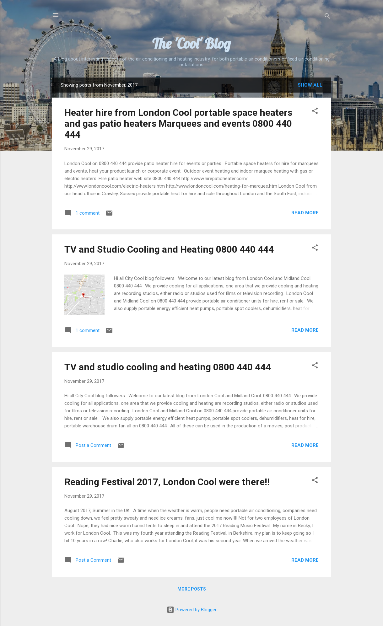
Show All (310, 85)
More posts (191, 588)
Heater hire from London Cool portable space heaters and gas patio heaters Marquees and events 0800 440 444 (178, 123)
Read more (305, 213)
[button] (315, 112)
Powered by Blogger (192, 610)
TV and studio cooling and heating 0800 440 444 (167, 366)
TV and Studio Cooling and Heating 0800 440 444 (169, 249)
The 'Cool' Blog (191, 43)
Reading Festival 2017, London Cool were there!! (167, 481)
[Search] (327, 17)
